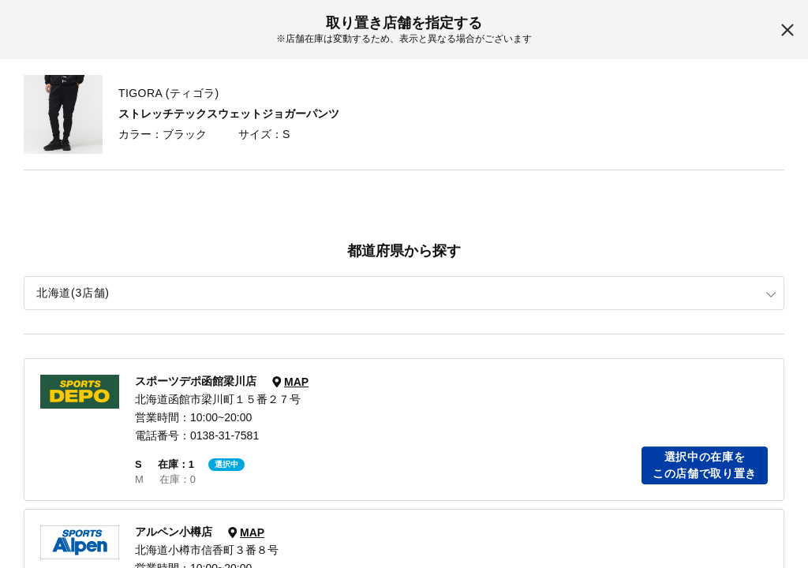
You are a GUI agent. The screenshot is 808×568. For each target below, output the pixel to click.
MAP (296, 381)
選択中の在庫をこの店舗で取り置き (705, 465)
